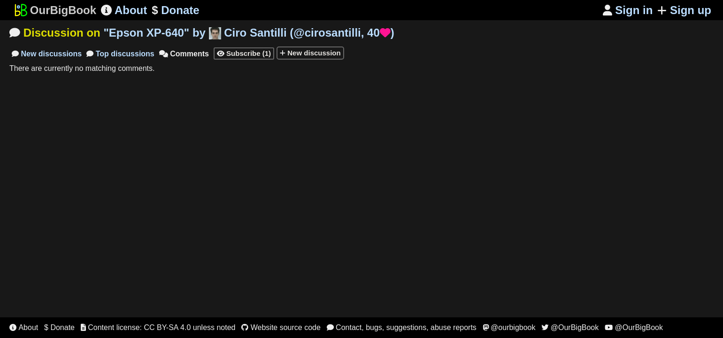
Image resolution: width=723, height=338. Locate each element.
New (47, 54)
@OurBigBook (570, 327)
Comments (184, 54)
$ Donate (59, 327)
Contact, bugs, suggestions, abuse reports (402, 327)
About (124, 10)
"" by (248, 32)
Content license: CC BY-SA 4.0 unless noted (158, 327)
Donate (175, 10)
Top (120, 54)
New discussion (310, 53)
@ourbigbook (509, 327)
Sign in (628, 10)
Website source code (281, 327)
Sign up (684, 10)
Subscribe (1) (244, 53)
